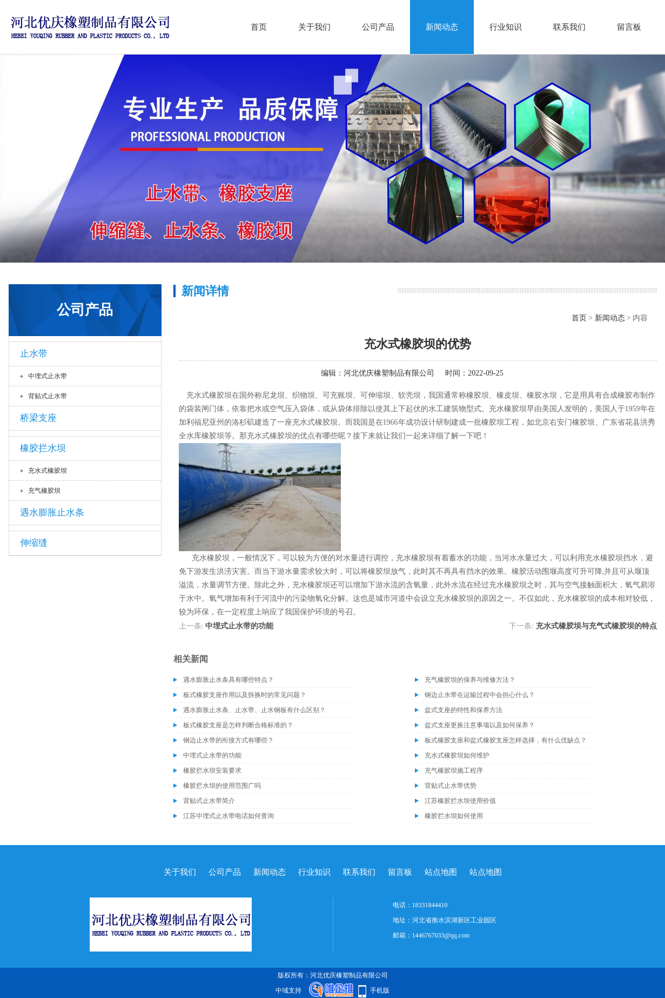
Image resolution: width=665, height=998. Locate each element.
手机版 (379, 990)
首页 (259, 27)
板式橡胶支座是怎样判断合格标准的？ (238, 725)
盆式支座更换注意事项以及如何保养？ (480, 725)
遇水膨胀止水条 (52, 512)
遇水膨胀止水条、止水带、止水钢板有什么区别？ (254, 710)
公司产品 (378, 27)
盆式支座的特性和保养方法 (463, 710)
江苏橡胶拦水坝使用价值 (460, 801)
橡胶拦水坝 (43, 448)
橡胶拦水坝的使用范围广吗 (222, 785)
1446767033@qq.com (441, 935)
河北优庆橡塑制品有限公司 (389, 373)
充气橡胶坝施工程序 (454, 770)
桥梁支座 (38, 418)
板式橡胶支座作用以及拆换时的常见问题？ (244, 695)
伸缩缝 (34, 543)
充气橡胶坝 (44, 490)
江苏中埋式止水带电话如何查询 (228, 816)
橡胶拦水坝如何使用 (454, 816)
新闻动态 (442, 27)
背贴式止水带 (47, 396)
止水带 (34, 354)
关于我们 (314, 27)
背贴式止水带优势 (450, 785)
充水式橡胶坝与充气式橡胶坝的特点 (596, 626)
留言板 (629, 27)
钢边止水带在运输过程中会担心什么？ (480, 695)
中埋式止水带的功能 (239, 626)
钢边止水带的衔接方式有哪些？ (228, 740)
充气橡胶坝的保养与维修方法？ (470, 680)
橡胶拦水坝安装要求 (212, 770)
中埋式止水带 (47, 376)
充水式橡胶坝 (47, 470)
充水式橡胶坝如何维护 (457, 755)
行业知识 (505, 27)
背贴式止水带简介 (209, 801)
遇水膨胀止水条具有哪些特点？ (228, 680)
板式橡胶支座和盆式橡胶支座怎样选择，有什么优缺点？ (506, 740)
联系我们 (569, 27)
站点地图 (441, 872)
